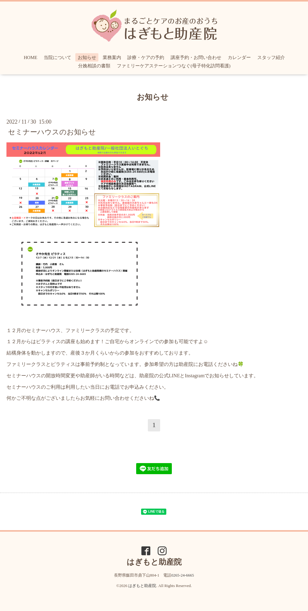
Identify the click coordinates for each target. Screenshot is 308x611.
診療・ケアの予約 (145, 57)
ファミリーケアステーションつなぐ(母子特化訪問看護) (174, 65)
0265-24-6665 (182, 575)
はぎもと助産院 (142, 585)
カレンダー (239, 57)
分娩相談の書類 (94, 65)
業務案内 (112, 57)
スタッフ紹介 (271, 57)
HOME (30, 57)
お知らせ (87, 57)
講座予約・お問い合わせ (196, 57)
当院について (57, 57)
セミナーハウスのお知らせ (52, 132)
